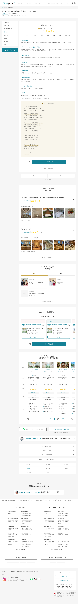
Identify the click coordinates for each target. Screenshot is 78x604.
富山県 (9, 521)
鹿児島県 (10, 544)
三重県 (16, 528)
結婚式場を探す (22, 3)
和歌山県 (30, 529)
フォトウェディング (61, 562)
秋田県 (23, 515)
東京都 (23, 520)
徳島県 (26, 534)
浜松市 (27, 544)
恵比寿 (25, 541)
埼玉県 (23, 521)
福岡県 (9, 541)
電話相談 (33, 562)
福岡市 (26, 546)
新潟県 (16, 520)
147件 (34, 388)
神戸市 (23, 546)
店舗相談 (17, 562)
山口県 (16, 534)
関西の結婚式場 (25, 526)
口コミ (5, 32)
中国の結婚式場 (11, 533)
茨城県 (26, 521)
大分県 (13, 543)
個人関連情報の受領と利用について (31, 571)
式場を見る (35, 418)
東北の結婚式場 (25, 511)
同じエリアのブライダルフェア (57, 446)
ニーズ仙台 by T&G (48, 369)
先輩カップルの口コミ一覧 (50, 500)
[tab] (34, 274)
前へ (34, 175)
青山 (23, 541)
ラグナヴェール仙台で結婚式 (37, 500)
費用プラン (6, 35)
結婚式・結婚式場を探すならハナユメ (9, 500)
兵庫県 (26, 528)
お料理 (5, 38)
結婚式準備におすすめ (40, 3)
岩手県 (26, 515)
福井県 (16, 521)
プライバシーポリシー (7, 573)
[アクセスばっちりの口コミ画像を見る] (26, 245)
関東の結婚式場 (25, 518)
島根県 (9, 536)
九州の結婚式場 (11, 539)
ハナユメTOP (5, 571)
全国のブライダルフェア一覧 (57, 549)
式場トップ (6, 22)
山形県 (29, 515)
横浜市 (23, 543)
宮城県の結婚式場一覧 (24, 500)
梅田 (30, 544)
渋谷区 (31, 541)
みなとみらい (28, 543)
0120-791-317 (64, 587)
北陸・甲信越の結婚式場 (13, 518)
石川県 (13, 521)
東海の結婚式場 (11, 526)
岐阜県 (13, 528)
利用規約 (19, 571)
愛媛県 (29, 534)
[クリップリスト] (72, 3)
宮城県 (23, 513)
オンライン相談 (23, 562)
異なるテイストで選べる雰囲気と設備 (65, 500)
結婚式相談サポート (11, 562)
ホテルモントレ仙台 (63, 369)
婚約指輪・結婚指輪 (51, 3)
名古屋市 (23, 544)
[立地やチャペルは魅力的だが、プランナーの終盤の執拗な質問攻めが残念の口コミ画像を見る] (26, 213)
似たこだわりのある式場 (58, 454)
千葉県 (26, 520)
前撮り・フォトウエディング (62, 3)
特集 (4, 44)
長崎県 (16, 541)
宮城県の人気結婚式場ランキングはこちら (47, 459)
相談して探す (30, 3)
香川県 (23, 534)
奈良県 (26, 529)
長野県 (13, 520)
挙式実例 (5, 41)
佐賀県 (13, 541)
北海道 (9, 513)
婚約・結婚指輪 (53, 562)
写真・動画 (6, 25)
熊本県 (9, 543)
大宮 (32, 543)
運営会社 (13, 571)
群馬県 (23, 523)
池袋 (28, 541)
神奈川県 (30, 520)
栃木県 (29, 521)
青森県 (29, 513)
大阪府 (23, 528)
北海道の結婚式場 (12, 511)
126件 (63, 388)
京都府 (29, 528)
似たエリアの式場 (58, 450)
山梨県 (9, 520)
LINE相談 (29, 562)
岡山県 (13, 534)
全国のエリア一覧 (20, 549)
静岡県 (9, 529)
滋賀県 (23, 529)
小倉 (29, 546)
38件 (49, 388)
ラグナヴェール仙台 (7, 7)
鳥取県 (13, 536)
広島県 (9, 534)
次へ (61, 175)
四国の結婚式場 (25, 533)
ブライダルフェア (7, 28)
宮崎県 (16, 543)
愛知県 (9, 528)
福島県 (26, 513)
